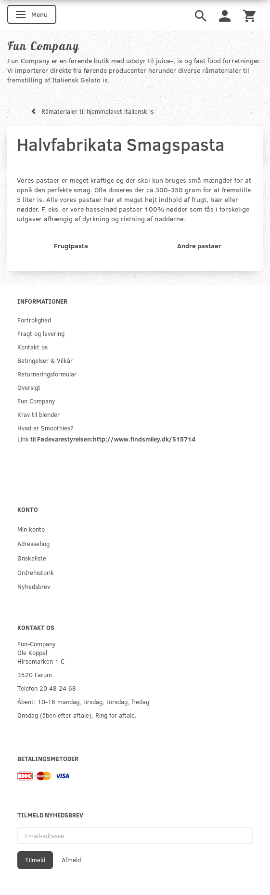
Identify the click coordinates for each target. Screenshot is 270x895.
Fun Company (36, 401)
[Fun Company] (43, 46)
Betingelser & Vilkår (45, 360)
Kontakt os (32, 347)
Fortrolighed (34, 320)
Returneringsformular (47, 374)
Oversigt (28, 387)
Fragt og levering (40, 333)
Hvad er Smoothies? (45, 428)
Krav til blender (38, 414)
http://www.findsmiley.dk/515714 (144, 439)
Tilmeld (35, 859)
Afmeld (71, 859)
